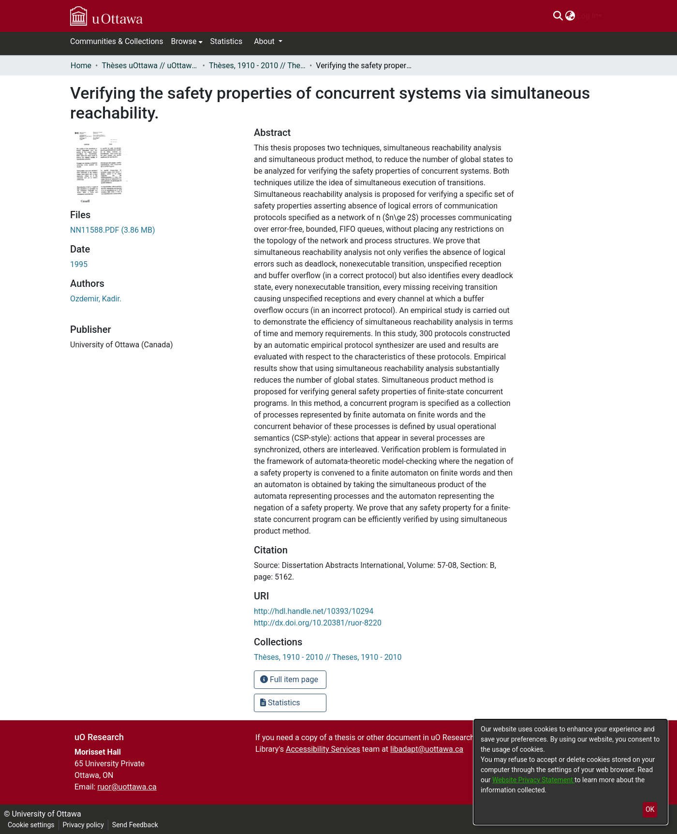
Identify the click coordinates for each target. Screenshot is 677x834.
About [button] (265, 41)
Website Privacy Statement (533, 780)
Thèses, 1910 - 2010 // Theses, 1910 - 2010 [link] (257, 65)
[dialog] (570, 771)
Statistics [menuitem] (226, 41)
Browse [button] (183, 41)
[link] (112, 230)
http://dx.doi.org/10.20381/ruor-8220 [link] (318, 622)
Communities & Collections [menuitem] (116, 41)
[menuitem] (570, 16)
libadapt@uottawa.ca (426, 749)
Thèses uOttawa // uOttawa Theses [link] (150, 65)
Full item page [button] (289, 679)
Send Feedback (135, 825)
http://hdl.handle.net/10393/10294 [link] (313, 611)
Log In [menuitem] (587, 15)
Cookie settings (31, 825)
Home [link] (81, 65)
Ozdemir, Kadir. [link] (95, 298)
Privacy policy (83, 825)
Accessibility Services (323, 749)
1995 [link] (79, 264)
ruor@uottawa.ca (126, 786)
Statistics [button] (280, 702)
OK (650, 809)
